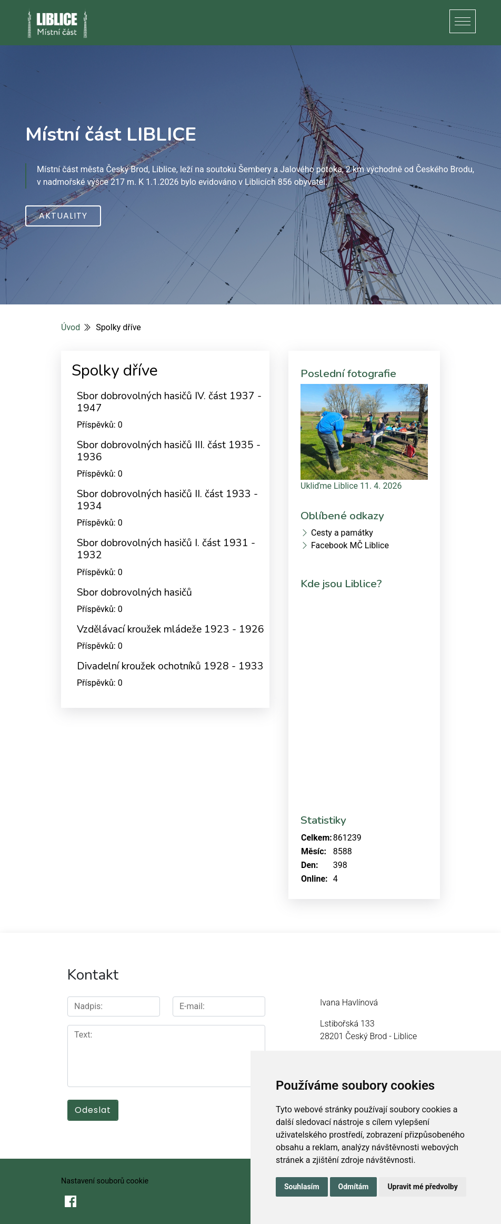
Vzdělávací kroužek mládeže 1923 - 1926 (170, 629)
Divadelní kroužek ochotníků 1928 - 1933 (170, 666)
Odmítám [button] (353, 1186)
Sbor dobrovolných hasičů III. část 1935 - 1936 (168, 451)
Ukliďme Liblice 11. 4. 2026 (351, 486)
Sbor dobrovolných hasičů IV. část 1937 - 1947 (169, 402)
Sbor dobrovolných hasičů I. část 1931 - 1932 (166, 549)
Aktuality (63, 216)
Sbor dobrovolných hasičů (134, 592)
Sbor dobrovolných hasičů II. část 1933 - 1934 (167, 500)
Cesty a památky (342, 533)
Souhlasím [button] (301, 1186)
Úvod (70, 327)
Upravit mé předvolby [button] (422, 1186)
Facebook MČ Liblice (350, 545)
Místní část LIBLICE (110, 134)
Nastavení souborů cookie (104, 1181)
